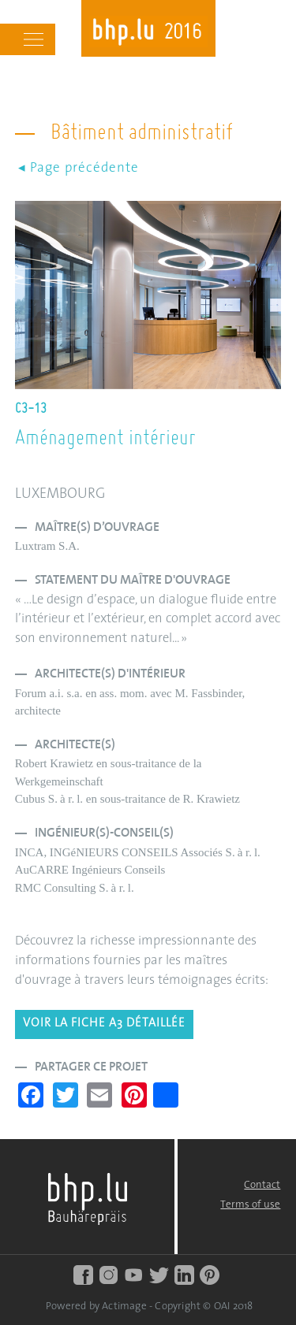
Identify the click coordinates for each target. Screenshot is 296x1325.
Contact (262, 1185)
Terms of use (250, 1205)
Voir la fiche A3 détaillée (104, 1024)
